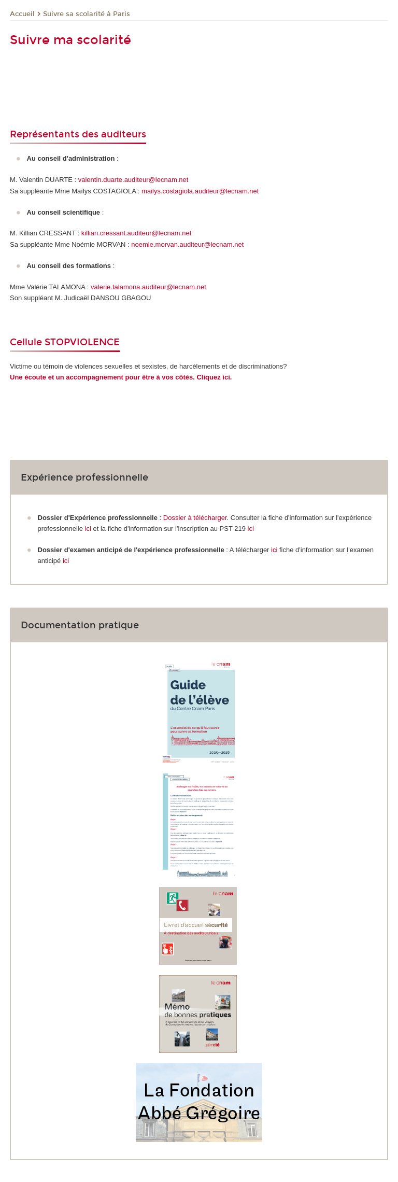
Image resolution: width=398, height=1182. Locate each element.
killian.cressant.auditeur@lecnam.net (136, 233)
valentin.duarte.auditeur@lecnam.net (133, 180)
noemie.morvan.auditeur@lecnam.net (187, 244)
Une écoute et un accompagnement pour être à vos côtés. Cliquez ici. (121, 377)
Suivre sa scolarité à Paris (86, 14)
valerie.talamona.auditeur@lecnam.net (148, 287)
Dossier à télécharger (195, 518)
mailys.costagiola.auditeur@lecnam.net (200, 191)
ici (89, 528)
